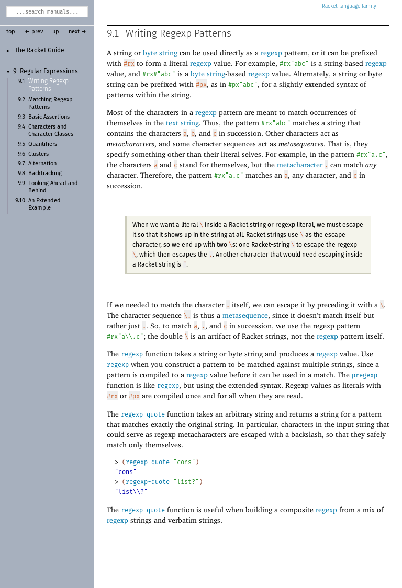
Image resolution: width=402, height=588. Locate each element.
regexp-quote (143, 414)
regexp (132, 354)
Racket (349, 6)
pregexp (364, 375)
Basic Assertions (49, 117)
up (55, 31)
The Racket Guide (39, 50)
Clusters (38, 154)
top (10, 31)
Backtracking (45, 173)
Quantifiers (42, 144)
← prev (34, 31)
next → (77, 31)
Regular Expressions (49, 71)
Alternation (42, 163)
